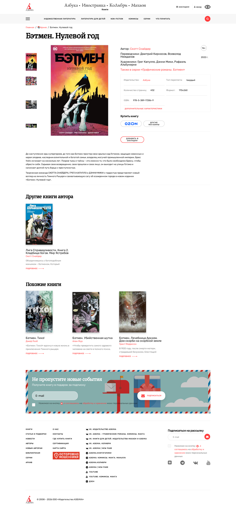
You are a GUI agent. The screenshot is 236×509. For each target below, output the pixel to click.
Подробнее (35, 269)
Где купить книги (62, 439)
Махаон (138, 5)
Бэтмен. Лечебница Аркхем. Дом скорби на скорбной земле (140, 339)
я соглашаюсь (71, 403)
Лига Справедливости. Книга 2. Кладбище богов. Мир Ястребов (47, 251)
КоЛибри (118, 5)
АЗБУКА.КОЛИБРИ (97, 462)
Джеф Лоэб (32, 341)
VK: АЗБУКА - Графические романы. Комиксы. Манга (117, 434)
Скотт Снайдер (140, 49)
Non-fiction (117, 19)
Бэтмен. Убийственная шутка (92, 338)
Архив (29, 462)
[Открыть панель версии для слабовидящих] (207, 7)
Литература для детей (93, 19)
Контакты (58, 434)
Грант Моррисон (128, 344)
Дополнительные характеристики (143, 109)
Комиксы (133, 19)
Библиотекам (33, 453)
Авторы (29, 444)
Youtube (93, 472)
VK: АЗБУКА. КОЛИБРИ (100, 444)
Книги (105, 10)
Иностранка (93, 5)
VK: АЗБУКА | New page (100, 448)
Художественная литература (59, 19)
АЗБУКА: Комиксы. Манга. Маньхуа (107, 458)
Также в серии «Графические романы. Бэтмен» (152, 69)
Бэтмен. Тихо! (35, 338)
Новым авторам (34, 448)
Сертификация (61, 444)
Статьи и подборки (36, 434)
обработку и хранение (95, 403)
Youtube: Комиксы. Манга (103, 477)
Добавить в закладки (132, 140)
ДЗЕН (91, 481)
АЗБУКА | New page (98, 467)
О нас (56, 429)
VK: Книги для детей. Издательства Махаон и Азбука (118, 439)
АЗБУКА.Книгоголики (100, 453)
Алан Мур (77, 341)
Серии (147, 19)
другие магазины (154, 124)
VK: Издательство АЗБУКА (102, 429)
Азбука (71, 5)
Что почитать (163, 19)
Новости (30, 439)
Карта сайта (59, 448)
